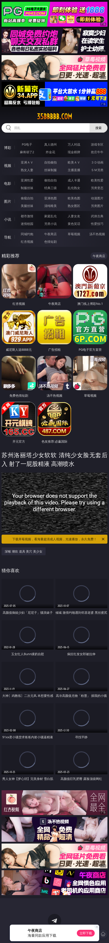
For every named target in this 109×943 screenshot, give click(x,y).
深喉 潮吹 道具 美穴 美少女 (23, 551)
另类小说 (50, 224)
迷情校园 (27, 224)
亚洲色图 (50, 198)
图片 (7, 201)
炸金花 (50, 152)
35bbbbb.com (54, 116)
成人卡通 (74, 180)
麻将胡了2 (27, 152)
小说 (7, 219)
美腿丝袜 (27, 206)
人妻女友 (74, 216)
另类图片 (97, 206)
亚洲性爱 (27, 180)
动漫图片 (97, 198)
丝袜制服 (50, 170)
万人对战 (74, 144)
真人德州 (50, 144)
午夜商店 (50, 234)
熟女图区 (74, 206)
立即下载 (86, 933)
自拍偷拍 (50, 162)
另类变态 (97, 188)
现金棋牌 (74, 152)
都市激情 (27, 216)
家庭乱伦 (50, 216)
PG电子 (27, 144)
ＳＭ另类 (97, 170)
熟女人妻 (27, 170)
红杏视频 (27, 241)
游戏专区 (97, 144)
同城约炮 (27, 234)
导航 (7, 237)
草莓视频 (74, 234)
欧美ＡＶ (74, 162)
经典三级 (50, 188)
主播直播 (74, 170)
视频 (7, 165)
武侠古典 (97, 216)
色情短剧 (50, 241)
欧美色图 (74, 198)
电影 (7, 183)
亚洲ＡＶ (27, 162)
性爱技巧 (97, 224)
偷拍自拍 (50, 180)
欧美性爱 (97, 180)
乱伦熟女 (74, 188)
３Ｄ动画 (97, 162)
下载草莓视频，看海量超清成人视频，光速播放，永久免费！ (58, 539)
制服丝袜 (27, 188)
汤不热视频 (97, 234)
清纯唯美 (50, 206)
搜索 (98, 128)
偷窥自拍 (27, 198)
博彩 (7, 147)
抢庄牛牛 (97, 152)
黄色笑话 (74, 224)
